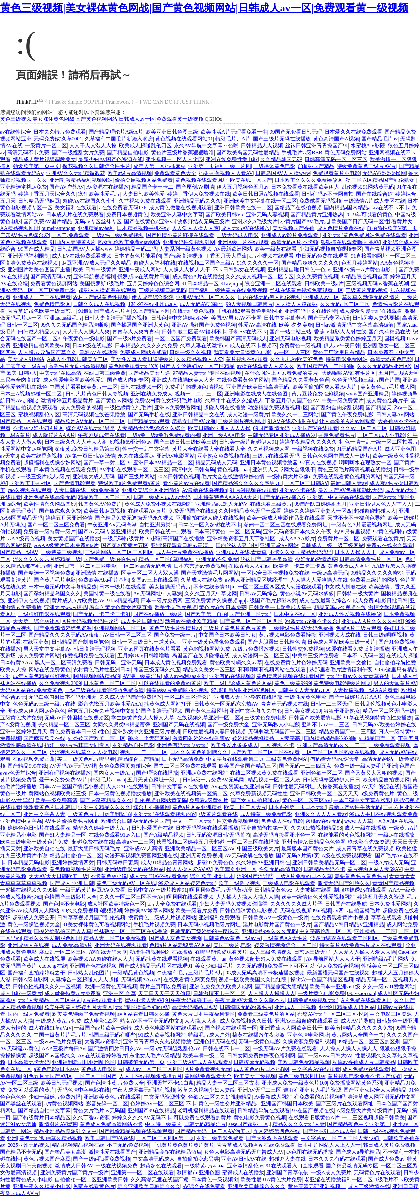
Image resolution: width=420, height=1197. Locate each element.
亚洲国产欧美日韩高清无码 (258, 387)
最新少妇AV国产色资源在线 (110, 159)
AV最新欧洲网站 (233, 249)
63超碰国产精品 (316, 166)
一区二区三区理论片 (188, 697)
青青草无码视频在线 (284, 704)
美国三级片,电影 (232, 945)
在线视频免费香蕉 (34, 759)
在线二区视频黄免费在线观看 (264, 773)
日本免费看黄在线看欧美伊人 (305, 187)
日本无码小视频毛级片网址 (209, 924)
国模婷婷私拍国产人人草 (63, 931)
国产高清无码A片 (50, 276)
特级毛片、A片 (233, 138)
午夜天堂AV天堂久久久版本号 (250, 1000)
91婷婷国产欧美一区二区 (96, 738)
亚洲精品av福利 (96, 228)
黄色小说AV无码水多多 (307, 593)
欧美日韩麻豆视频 (104, 511)
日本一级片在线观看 (122, 586)
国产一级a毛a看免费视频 (101, 1159)
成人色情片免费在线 (340, 228)
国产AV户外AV (66, 187)
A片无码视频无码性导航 (90, 621)
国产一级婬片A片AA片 (355, 697)
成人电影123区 (101, 1021)
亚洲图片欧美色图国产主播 (39, 269)
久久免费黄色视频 (317, 276)
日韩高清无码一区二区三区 (336, 159)
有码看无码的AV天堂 (334, 759)
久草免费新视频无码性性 (259, 793)
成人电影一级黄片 (21, 993)
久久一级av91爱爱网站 (389, 986)
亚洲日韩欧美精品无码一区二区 (329, 862)
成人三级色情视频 (271, 952)
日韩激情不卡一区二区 (219, 993)
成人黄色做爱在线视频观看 (180, 207)
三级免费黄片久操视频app (215, 600)
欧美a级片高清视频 (130, 173)
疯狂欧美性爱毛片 (99, 194)
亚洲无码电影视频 (290, 338)
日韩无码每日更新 (117, 862)
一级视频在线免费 (313, 449)
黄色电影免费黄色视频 (260, 1117)
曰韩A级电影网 (30, 979)
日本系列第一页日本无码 (297, 807)
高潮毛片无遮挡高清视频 (77, 366)
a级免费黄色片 (377, 793)
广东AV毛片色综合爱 (24, 235)
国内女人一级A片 (114, 773)
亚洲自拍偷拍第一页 (264, 828)
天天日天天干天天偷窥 (164, 993)
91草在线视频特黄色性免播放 (378, 717)
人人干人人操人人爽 (86, 331)
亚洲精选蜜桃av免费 (23, 187)
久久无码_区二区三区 (345, 304)
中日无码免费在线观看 (322, 256)
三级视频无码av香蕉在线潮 (377, 283)
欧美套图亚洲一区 (236, 869)
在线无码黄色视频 (193, 311)
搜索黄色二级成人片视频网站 (162, 917)
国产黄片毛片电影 (55, 580)
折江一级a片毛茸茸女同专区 (77, 745)
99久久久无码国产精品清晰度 (74, 325)
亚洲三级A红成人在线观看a (199, 1062)
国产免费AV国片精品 (47, 221)
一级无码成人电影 (238, 235)
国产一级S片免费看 (129, 338)
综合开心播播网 (151, 807)
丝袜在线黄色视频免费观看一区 (306, 290)
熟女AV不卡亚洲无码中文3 (151, 1021)
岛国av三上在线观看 (154, 580)
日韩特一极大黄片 (358, 593)
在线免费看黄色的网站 (243, 380)
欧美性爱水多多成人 (234, 745)
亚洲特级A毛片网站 (386, 959)
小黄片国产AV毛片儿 (304, 221)
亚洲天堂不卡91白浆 (170, 1083)
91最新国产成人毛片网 (104, 311)
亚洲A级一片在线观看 (243, 242)
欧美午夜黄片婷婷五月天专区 (78, 1007)
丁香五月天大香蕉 (226, 256)
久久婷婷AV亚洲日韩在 (263, 862)
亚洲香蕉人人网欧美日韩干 (291, 1028)
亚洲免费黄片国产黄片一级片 (74, 1172)
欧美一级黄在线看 (276, 249)
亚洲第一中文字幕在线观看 (338, 497)
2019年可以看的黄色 (369, 214)
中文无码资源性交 (165, 1097)
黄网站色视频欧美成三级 (57, 793)
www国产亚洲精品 (367, 393)
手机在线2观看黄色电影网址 (249, 311)
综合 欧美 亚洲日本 (212, 876)
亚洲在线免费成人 (152, 393)
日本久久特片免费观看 (59, 132)
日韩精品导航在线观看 (263, 1110)
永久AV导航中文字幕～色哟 (206, 145)
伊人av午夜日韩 (342, 345)
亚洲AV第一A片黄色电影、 (364, 269)
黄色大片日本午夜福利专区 (203, 1014)
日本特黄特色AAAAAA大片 (225, 497)
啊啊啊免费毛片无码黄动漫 (220, 890)
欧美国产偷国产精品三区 (248, 766)
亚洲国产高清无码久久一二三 (332, 745)
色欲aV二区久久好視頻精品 (220, 1097)
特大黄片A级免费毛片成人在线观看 (361, 945)
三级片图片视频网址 (241, 421)
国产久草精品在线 (389, 331)
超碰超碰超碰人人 (375, 511)
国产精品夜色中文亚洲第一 (358, 1124)
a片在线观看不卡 (102, 1000)
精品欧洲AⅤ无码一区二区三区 (90, 421)
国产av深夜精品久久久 (106, 800)
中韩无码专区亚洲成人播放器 (282, 435)
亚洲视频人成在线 (340, 635)
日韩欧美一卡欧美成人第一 (280, 607)
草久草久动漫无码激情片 (371, 297)
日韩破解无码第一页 (141, 1062)
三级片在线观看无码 (276, 456)
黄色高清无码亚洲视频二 (317, 1186)
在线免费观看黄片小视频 (339, 917)
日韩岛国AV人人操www (282, 173)
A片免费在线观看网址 (366, 1000)
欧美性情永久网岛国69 (49, 504)
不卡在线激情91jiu (214, 586)
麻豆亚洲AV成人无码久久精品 (96, 263)
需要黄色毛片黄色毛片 (360, 876)
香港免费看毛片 (336, 435)
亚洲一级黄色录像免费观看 (213, 642)
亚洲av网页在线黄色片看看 (149, 649)
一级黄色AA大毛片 (285, 938)
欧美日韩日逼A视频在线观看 (265, 194)
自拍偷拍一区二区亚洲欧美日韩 (91, 1179)
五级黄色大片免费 (21, 717)
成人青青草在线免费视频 (365, 848)
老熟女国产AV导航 (194, 421)
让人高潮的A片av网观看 (347, 421)
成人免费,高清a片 (72, 945)
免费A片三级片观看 (359, 628)
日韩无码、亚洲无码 (118, 662)
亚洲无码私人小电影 (275, 724)
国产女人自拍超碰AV (255, 800)
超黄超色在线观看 (161, 1165)
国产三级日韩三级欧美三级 (185, 442)
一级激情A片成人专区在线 (374, 200)
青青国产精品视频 (393, 883)
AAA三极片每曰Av (63, 1048)
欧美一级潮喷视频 (240, 883)
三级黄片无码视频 (367, 290)
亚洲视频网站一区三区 (120, 628)
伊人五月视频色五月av (243, 187)
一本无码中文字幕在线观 (362, 800)
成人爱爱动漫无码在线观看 (370, 311)
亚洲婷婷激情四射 (73, 862)
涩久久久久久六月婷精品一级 (47, 559)
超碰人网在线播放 (224, 407)
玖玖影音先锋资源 (369, 841)
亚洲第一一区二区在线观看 (142, 1172)
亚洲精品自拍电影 (133, 745)
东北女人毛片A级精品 (154, 1055)
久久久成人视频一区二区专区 (259, 276)
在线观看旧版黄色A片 (314, 1117)
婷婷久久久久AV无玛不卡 (141, 1117)
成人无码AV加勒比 (201, 304)
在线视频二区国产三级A (206, 263)
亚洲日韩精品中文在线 (198, 414)
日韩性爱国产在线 (152, 828)
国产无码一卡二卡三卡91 (102, 614)
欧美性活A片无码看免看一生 (233, 132)
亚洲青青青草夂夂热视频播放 (157, 1041)
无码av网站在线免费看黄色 (31, 690)
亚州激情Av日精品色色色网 (314, 841)
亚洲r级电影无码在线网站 (134, 869)
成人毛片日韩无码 (142, 621)
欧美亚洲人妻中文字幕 (177, 214)
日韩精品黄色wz (273, 890)
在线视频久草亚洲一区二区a (209, 717)
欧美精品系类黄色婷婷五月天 (348, 338)
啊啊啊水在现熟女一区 (365, 462)
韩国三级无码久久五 (156, 669)
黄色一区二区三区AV (306, 800)
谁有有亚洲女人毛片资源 (312, 1090)
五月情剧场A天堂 (398, 373)
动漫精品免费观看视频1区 (278, 407)
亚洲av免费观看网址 (177, 407)
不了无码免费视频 (128, 1145)
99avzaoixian (361, 993)
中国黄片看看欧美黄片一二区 (84, 387)
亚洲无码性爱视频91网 (189, 242)
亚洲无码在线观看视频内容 (164, 814)
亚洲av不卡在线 (297, 490)
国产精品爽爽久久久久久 (310, 263)
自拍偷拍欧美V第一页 (392, 228)
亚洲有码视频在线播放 (64, 773)
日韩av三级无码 (312, 952)
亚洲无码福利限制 (29, 256)
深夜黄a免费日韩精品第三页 (87, 449)
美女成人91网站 (26, 359)
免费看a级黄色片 (208, 800)
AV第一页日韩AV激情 (90, 456)
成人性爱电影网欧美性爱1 (74, 380)
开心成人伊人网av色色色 (36, 711)
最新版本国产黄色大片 (307, 848)
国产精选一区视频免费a (45, 573)
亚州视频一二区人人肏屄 (174, 159)
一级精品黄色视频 (133, 972)
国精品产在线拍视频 (298, 207)
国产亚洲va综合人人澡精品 (375, 1090)
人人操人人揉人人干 (186, 269)
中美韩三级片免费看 (315, 655)
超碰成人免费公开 (34, 917)
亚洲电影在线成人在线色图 (256, 393)
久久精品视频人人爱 (199, 359)
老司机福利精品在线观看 (206, 1110)
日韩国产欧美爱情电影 (315, 717)
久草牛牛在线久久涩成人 (234, 400)
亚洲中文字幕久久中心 (255, 711)
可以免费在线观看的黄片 (202, 1117)
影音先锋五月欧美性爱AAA (110, 704)
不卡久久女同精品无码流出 (300, 552)
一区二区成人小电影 (381, 435)
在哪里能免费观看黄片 (221, 952)
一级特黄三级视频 (62, 552)
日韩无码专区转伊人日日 (331, 779)
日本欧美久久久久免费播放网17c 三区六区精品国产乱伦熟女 (345, 180)
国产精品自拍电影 (128, 152)
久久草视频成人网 (269, 449)
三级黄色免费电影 (265, 717)
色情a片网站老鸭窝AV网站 (180, 945)
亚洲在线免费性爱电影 (231, 159)
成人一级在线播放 (366, 828)
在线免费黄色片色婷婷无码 (295, 662)
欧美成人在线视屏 (44, 959)
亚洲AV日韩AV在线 (243, 1159)
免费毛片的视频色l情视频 (194, 387)
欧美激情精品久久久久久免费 (359, 1028)
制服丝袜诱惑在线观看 (360, 890)
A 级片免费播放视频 (256, 649)
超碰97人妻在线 (287, 1159)
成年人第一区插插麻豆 (159, 166)
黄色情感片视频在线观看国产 (290, 676)
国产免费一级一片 (175, 635)
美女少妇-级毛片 (214, 966)
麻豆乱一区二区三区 (62, 952)
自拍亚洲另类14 (157, 524)
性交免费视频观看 (238, 821)
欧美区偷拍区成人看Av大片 (325, 387)
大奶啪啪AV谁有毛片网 (349, 373)
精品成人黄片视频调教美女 (44, 159)
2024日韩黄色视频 (178, 476)
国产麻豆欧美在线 (44, 738)
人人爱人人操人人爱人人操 (364, 952)
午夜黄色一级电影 (84, 338)
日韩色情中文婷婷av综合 (179, 318)
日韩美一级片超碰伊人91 (248, 442)
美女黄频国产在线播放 (74, 538)
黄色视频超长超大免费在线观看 (266, 959)
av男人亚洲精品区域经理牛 (256, 580)
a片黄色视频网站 (63, 1103)
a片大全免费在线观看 (172, 904)
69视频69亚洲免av (130, 442)
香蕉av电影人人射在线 (340, 331)
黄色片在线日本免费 (222, 607)
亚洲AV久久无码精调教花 (75, 173)
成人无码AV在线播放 (245, 228)
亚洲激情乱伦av (245, 1165)
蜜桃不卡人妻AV (144, 1000)
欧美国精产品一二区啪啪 (325, 366)
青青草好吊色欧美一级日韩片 (42, 311)
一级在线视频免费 (116, 1165)
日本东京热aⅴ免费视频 (200, 566)
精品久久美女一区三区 (209, 669)
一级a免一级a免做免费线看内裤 (163, 435)
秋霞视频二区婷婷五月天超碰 (190, 841)
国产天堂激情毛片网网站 (210, 573)
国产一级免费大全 (228, 724)
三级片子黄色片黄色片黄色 (234, 628)
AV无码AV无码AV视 (72, 766)
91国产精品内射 (151, 311)
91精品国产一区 (377, 738)
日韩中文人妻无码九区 (304, 690)
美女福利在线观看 (76, 207)
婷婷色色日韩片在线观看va (39, 828)
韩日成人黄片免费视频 (389, 1145)
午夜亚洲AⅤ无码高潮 (112, 524)
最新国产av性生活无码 (355, 807)
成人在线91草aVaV (50, 1028)
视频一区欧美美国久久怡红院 (253, 979)
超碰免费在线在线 (93, 841)
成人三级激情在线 (369, 1186)
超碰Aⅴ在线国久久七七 (89, 200)
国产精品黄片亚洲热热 (316, 214)
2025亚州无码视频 (29, 1145)
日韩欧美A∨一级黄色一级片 (275, 917)
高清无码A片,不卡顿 (294, 242)
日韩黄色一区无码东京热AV (226, 704)
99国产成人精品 (36, 249)
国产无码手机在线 (149, 414)
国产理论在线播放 (157, 773)
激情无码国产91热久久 (344, 883)
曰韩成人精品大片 (39, 331)
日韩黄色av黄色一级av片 (232, 938)
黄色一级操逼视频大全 (34, 924)
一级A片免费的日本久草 (304, 876)
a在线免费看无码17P (122, 207)
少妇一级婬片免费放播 (55, 1097)
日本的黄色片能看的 (137, 256)
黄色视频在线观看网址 (201, 180)
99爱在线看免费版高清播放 (357, 649)
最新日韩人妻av (348, 483)
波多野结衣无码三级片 (203, 221)
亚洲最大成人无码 (94, 476)
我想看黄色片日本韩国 (49, 807)
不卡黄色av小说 (108, 876)
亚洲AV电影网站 (176, 456)
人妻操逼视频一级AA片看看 (365, 690)
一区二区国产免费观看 (181, 338)
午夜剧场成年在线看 (101, 435)
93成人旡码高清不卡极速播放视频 (265, 972)
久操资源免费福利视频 (309, 1041)
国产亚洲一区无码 (250, 614)
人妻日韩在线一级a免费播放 (86, 490)
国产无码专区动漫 (329, 318)
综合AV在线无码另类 (90, 428)
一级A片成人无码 (388, 862)
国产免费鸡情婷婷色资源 (63, 628)
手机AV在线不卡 (248, 331)
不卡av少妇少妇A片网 (38, 428)
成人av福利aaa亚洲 (185, 676)
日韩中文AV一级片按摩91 (157, 890)
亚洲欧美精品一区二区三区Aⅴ (200, 848)
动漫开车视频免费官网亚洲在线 (141, 855)
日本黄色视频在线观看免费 (65, 469)
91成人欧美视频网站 (162, 1034)
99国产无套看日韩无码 (296, 132)
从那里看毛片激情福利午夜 (340, 669)
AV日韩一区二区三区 (127, 635)
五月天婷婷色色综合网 (153, 283)
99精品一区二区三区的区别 (368, 1041)
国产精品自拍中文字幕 (44, 1110)
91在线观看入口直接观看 (295, 1165)
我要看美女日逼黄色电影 (242, 352)
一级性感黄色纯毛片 (128, 407)
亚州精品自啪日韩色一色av (299, 269)
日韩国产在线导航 (346, 904)
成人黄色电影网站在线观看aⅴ (168, 1028)
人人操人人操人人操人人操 (247, 897)
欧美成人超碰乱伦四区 (145, 145)
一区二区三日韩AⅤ (306, 483)
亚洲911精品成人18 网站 (347, 1007)
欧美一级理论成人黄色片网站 (238, 683)
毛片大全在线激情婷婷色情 (232, 476)
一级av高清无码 (330, 573)
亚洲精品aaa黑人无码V (221, 504)
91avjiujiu (231, 283)
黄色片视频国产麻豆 (47, 1159)
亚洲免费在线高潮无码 (49, 497)
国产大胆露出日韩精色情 (276, 642)
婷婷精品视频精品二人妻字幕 (267, 738)
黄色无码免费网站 (346, 152)
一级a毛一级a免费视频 (117, 235)
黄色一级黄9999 (292, 683)
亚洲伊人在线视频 (29, 600)
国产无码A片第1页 (297, 855)
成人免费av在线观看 (365, 1069)
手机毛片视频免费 (154, 924)
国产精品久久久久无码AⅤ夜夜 (64, 635)
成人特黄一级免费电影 (266, 814)
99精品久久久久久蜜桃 (377, 573)
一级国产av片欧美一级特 (103, 1028)
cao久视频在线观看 (30, 490)
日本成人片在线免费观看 (75, 214)
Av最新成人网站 (273, 1097)
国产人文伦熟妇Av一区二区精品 (197, 366)
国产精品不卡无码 (21, 1152)
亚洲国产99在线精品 (151, 1110)
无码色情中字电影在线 (83, 1090)
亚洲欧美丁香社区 (30, 483)
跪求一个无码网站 (149, 738)
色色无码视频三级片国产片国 (366, 380)
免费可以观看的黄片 (31, 1090)
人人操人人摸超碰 (296, 304)
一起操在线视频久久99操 (29, 890)
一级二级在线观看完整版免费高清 (104, 690)
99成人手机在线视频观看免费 (383, 814)
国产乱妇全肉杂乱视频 (336, 407)
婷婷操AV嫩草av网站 (148, 910)
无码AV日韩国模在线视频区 (76, 717)
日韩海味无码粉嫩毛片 (246, 1007)
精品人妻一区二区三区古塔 (227, 1083)
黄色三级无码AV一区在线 (126, 883)
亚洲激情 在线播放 (97, 573)
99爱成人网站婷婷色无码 (187, 883)
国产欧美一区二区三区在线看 (265, 752)
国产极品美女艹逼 (149, 373)
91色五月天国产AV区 (47, 1076)
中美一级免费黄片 (343, 400)
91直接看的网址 (369, 256)
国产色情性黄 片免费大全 (114, 1083)
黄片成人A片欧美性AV (78, 600)
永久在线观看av (136, 456)
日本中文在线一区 (295, 614)
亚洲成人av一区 (321, 297)
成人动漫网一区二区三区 (261, 655)
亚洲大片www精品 (65, 607)
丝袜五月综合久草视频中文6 (100, 711)
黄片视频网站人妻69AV (374, 869)
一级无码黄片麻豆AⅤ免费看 (92, 890)
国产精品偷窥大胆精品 (281, 986)
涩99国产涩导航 (255, 876)
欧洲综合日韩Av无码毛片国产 (135, 821)
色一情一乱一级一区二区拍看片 (381, 442)
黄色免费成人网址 (349, 566)
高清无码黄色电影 (391, 359)
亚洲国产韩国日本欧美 (287, 1103)
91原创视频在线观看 (253, 490)
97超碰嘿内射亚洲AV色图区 (243, 690)
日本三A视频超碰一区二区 (31, 393)
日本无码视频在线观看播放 (207, 828)
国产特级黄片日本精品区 (42, 1117)
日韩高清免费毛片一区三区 (370, 559)
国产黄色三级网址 (206, 711)
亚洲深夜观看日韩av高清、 (182, 545)
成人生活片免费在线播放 (185, 552)
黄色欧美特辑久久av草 (236, 662)
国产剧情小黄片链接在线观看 (180, 235)
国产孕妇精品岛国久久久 (52, 593)
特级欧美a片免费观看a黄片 (129, 483)
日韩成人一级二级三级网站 (332, 545)
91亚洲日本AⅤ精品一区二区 (160, 462)
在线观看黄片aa (208, 959)
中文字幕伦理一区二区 (325, 931)
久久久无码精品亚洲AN (384, 366)
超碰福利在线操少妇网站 (52, 462)
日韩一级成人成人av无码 (162, 497)
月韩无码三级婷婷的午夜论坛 (205, 931)
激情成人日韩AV (74, 1165)
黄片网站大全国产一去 (357, 1034)
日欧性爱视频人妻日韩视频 (214, 731)
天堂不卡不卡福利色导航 (356, 518)
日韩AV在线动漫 (98, 352)
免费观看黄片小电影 (336, 173)
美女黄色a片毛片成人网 (387, 387)
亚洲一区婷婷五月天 (23, 731)
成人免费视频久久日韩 (246, 1021)
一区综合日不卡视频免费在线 (275, 573)
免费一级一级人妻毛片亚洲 (365, 766)
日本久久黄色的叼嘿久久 (199, 752)
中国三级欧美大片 (258, 848)
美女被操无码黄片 (170, 586)
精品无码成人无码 (216, 462)
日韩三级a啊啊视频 (385, 635)
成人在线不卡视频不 (253, 345)
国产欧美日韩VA (224, 214)
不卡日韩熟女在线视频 (239, 269)
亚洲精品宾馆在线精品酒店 (169, 1152)
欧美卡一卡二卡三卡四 (299, 566)
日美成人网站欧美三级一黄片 (341, 642)
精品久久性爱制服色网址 (52, 938)
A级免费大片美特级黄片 (365, 1110)
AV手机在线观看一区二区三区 (134, 469)
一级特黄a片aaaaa (204, 1165)
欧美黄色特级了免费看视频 (83, 1014)
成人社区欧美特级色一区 (116, 904)
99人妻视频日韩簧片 (249, 304)
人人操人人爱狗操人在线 (319, 580)
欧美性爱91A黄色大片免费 (271, 1179)
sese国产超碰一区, (249, 1124)
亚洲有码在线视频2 (231, 676)
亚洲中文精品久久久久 (104, 807)
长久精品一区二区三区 (64, 724)
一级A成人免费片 (331, 1172)
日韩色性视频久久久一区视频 (47, 986)
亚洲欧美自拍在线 (44, 848)
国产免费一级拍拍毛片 (109, 559)
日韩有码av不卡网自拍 (328, 194)
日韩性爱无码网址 (294, 786)
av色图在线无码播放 (309, 1152)
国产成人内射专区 (128, 380)
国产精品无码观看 (149, 421)
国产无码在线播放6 (282, 497)
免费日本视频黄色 (127, 214)
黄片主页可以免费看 (163, 986)
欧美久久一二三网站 (295, 414)
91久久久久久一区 (258, 263)
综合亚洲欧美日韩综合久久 (148, 1186)
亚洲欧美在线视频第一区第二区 (191, 793)
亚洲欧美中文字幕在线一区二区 (260, 200)
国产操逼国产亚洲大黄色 (140, 325)
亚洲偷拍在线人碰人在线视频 (210, 518)
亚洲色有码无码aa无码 (182, 745)
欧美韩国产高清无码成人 (238, 338)
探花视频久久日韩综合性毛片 (96, 166)
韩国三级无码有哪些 (112, 1034)
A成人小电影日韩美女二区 (77, 359)
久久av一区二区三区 (363, 428)
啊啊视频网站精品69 (96, 676)
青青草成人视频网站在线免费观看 (256, 1145)
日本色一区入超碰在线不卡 (209, 524)
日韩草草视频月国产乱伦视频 (91, 917)
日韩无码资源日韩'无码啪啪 (218, 835)
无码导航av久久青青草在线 (358, 676)
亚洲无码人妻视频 (267, 214)
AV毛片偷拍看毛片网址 (71, 821)
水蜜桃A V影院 (368, 145)
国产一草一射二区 (104, 462)
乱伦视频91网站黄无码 (368, 187)
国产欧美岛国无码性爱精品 (247, 152)
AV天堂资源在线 (380, 786)
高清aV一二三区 (135, 841)
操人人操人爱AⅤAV (189, 869)
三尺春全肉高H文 (20, 380)
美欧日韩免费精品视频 (304, 1062)
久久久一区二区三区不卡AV (131, 897)
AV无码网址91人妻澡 (157, 593)
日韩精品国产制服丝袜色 (80, 642)
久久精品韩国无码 (281, 159)
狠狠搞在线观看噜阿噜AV (350, 242)
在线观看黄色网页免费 (189, 979)
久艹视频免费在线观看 (145, 200)
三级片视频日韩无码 (162, 290)
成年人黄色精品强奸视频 (42, 676)
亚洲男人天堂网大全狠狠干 (283, 469)
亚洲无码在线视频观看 (120, 945)
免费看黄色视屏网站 (53, 283)
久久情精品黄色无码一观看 (249, 511)
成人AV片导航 (357, 1021)
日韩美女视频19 (302, 711)
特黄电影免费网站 (347, 359)
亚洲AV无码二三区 (259, 1090)
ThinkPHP (27, 102)
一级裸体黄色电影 (274, 166)
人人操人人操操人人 (271, 993)
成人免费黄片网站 (39, 655)
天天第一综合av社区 (36, 621)
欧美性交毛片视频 (176, 607)
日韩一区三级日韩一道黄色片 (146, 642)
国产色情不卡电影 (64, 904)
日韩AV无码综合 (258, 593)
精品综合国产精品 (138, 759)
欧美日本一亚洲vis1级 (334, 986)
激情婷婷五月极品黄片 (67, 400)
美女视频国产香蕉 (293, 228)
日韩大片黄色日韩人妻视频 (96, 393)
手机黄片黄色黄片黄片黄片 (182, 1145)
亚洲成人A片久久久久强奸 (372, 621)
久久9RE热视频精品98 (316, 828)
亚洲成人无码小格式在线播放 (248, 697)
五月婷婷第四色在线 (276, 1131)
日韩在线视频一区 (141, 387)
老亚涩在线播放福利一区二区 (338, 1179)
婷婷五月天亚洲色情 (69, 518)
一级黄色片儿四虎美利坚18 (99, 814)
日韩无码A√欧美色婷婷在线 (384, 724)
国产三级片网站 (136, 476)
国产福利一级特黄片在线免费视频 (228, 290)
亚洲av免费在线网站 (204, 773)
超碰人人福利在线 (155, 263)
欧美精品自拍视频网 (386, 779)
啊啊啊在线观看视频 (190, 897)
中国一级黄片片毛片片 (60, 1034)
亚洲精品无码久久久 (197, 200)
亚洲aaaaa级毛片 (63, 318)
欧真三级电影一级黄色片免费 (35, 841)
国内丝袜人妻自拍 (237, 545)
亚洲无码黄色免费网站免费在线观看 (364, 235)
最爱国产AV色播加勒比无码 (350, 490)
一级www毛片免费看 (58, 1041)
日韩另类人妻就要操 (376, 318)
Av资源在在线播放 (107, 187)
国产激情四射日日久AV (115, 1048)
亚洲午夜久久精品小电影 (42, 1186)
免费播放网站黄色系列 (355, 1083)
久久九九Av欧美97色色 (296, 359)
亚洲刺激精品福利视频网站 (81, 180)
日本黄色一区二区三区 (109, 683)
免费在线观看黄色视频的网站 (347, 476)
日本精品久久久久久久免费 (146, 345)
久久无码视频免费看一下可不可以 (275, 966)
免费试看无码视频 (320, 200)
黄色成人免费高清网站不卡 (111, 1124)
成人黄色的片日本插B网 (262, 1069)
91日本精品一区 (200, 283)
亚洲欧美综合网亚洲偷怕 (150, 490)
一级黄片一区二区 (46, 145)
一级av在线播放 (396, 835)
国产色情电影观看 (74, 483)
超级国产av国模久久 (52, 1055)
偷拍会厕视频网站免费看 (144, 180)
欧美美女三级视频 (255, 1076)
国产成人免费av (386, 1159)
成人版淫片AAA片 (53, 435)
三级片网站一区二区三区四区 (119, 552)
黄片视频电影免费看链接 (287, 635)
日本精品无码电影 (29, 862)
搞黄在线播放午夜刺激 (258, 1034)
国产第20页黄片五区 (124, 545)
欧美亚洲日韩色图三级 (172, 132)
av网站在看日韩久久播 (143, 1014)
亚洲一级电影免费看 (219, 1138)
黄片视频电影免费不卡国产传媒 (364, 1076)
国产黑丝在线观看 (21, 1103)
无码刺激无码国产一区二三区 (282, 731)
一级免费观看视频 (390, 745)
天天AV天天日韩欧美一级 (58, 876)
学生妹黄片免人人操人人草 (142, 717)
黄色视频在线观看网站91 (184, 138)
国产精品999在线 (27, 766)
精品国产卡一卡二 (152, 187)
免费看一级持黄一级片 (49, 531)
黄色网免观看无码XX (133, 366)
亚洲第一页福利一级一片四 (219, 166)
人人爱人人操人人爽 (195, 228)
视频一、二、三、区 (198, 393)
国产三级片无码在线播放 (282, 138)
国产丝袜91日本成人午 (329, 1131)
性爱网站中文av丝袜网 (26, 449)
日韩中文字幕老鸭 (285, 318)
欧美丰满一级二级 (204, 1055)
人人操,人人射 (200, 1021)
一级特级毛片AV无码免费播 (301, 628)
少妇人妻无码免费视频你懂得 (233, 904)
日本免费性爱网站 (390, 904)
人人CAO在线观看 (127, 786)
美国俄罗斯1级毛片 (102, 283)
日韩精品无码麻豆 (39, 200)
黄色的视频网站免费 (206, 649)
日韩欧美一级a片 (324, 283)
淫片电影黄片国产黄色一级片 (277, 924)
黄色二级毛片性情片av (175, 628)
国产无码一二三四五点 (305, 766)
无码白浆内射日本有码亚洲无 (62, 697)
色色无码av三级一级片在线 (44, 704)
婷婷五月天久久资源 (380, 897)
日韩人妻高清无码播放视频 (116, 318)
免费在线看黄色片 (94, 1186)
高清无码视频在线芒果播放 (93, 414)
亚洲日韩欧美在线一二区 (243, 207)
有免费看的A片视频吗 (319, 1097)
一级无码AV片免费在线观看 (285, 1048)
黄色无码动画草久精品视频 (50, 1138)
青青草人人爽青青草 (135, 331)
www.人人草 (358, 821)
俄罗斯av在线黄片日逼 (143, 276)
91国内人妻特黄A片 (72, 242)
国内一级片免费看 (29, 1014)
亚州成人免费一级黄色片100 (294, 1083)
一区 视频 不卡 (277, 745)
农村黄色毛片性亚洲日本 (102, 669)
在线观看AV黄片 (147, 511)
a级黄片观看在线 (218, 814)
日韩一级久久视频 (190, 352)
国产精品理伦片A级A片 (116, 132)
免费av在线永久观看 (389, 545)
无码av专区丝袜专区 (97, 221)
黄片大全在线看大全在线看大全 (208, 449)
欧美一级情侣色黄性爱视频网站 (318, 897)
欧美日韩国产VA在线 (109, 1138)
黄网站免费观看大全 (208, 1076)
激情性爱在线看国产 (112, 1152)
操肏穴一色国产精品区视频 (321, 979)
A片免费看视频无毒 (208, 1069)
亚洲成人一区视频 (295, 1007)
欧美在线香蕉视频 (41, 456)
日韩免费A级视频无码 (313, 1000)
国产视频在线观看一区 (231, 1028)
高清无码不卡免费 (28, 152)
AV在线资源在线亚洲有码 (240, 786)
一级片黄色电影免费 (321, 993)
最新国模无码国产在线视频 (338, 972)
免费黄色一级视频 (300, 345)
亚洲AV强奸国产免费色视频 (203, 325)
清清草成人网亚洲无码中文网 (381, 1097)
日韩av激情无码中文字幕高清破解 (354, 325)
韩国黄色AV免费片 (100, 504)
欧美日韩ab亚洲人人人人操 (219, 428)
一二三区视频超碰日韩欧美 (373, 1117)
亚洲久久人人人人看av (321, 814)
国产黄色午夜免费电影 (347, 414)
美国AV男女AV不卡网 (236, 318)
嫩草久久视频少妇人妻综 (206, 1090)
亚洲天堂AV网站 (279, 545)
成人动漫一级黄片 (248, 414)
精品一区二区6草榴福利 (166, 559)
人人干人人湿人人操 (92, 145)
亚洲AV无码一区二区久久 (205, 297)
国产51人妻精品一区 (62, 835)
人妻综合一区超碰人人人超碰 (85, 979)
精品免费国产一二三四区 (347, 731)
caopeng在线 (53, 966)
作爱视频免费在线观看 (88, 655)
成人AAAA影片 (297, 538)
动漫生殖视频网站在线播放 (161, 952)
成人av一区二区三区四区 (154, 1069)
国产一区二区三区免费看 (56, 524)
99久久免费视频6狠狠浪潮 (92, 910)
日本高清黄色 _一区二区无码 (227, 531)
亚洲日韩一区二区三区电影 (84, 566)
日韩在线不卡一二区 (226, 1048)
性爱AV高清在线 (257, 325)
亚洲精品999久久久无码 (269, 931)
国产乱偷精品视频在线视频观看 (136, 1131)
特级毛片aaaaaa (107, 779)
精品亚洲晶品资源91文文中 (65, 1131)
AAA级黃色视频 (26, 538)
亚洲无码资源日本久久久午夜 (297, 531)
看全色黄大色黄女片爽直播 (120, 607)
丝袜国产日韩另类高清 (266, 559)
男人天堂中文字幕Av (47, 649)
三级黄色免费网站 (287, 759)
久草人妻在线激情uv (203, 345)
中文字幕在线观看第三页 (235, 759)
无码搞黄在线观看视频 (162, 959)
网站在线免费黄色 (50, 669)
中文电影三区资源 (391, 1014)
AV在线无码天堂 (108, 952)
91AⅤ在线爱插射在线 (292, 421)
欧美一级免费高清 (56, 800)
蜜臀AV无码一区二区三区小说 (332, 1014)
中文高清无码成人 (154, 1159)
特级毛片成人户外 (209, 1034)
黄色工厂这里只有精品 (339, 352)
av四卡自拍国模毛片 (356, 910)
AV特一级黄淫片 (142, 676)
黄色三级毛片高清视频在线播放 (354, 469)
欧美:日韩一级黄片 (94, 269)
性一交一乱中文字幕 (146, 449)
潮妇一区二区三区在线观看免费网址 (286, 524)
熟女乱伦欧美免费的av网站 (129, 242)
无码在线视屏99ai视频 (305, 910)
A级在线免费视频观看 (347, 855)
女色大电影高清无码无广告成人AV (244, 1152)
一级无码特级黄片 (123, 538)
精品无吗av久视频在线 (340, 607)
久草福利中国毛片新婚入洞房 (119, 138)
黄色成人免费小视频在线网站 (158, 504)
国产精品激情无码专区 (352, 1165)
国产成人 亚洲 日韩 (72, 883)
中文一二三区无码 (193, 821)
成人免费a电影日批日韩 (380, 600)
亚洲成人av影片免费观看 (290, 235)
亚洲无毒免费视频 (201, 855)
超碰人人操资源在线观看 (107, 290)
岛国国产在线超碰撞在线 (201, 655)
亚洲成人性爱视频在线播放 (349, 614)
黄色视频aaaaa (233, 469)
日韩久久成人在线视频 (99, 304)
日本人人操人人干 (355, 552)
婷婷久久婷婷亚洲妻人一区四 (318, 511)
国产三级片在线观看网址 (344, 1103)
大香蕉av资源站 (102, 1041)
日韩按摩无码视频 (254, 1062)
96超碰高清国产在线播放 (175, 538)
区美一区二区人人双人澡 (150, 573)
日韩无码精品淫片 (205, 1124)
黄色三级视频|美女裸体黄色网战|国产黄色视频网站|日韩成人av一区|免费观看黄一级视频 (204, 8)
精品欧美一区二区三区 (104, 497)
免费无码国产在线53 (192, 511)
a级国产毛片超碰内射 (272, 600)
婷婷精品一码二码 (136, 249)
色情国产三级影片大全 (70, 897)
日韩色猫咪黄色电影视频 (249, 910)
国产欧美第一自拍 (206, 614)
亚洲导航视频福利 (94, 276)
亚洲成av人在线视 (28, 945)
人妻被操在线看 (313, 890)
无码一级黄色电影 (259, 1041)
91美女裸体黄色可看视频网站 (96, 924)
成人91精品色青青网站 (168, 862)
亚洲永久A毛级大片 (255, 221)
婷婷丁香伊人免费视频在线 (198, 194)
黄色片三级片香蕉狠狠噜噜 (182, 152)
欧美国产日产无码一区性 (360, 221)
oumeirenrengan (58, 228)
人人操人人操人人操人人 (348, 1048)
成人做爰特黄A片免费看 (72, 993)
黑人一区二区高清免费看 (64, 662)
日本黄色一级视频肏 (214, 1179)
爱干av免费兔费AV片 (63, 779)
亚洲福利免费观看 (220, 917)
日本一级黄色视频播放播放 (120, 793)
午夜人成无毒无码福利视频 (143, 1090)
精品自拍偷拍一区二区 (76, 855)
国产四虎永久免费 (60, 511)
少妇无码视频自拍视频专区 (330, 249)
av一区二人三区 (292, 352)
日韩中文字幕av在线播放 (179, 786)
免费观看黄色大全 (175, 173)
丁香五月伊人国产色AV (292, 400)
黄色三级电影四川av (301, 1076)
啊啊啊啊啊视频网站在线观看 (272, 669)
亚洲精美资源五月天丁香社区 (242, 538)
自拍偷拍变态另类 (198, 1159)
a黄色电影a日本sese (56, 1069)
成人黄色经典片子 (387, 400)
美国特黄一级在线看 (107, 593)
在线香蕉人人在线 (249, 566)
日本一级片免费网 (162, 600)
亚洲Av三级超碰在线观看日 (306, 1021)
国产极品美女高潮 (65, 1152)
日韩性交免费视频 (303, 649)
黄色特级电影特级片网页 (342, 683)
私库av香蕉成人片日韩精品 (363, 1062)
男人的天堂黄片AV (395, 683)
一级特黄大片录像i (288, 476)
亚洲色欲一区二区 (322, 773)
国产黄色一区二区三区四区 (251, 621)
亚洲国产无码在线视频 (179, 724)
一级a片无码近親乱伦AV (172, 1048)
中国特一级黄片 (163, 1124)
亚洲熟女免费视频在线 (223, 456)
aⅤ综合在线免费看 (204, 1186)
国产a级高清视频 (182, 256)
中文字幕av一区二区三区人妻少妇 (340, 1138)
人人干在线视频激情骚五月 (150, 1076)
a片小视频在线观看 (271, 256)
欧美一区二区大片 (245, 807)
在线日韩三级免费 (105, 373)
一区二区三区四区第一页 (165, 1138)
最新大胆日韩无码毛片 (94, 848)
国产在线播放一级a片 (158, 614)
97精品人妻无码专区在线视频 (207, 373)
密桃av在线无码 (323, 821)
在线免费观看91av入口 (115, 835)
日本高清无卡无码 (29, 1062)
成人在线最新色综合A (324, 600)
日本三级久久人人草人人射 (75, 442)
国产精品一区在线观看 (26, 421)
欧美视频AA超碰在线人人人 (100, 959)
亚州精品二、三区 (375, 931)
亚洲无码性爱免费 (217, 559)
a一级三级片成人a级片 (44, 476)
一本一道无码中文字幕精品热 (63, 586)
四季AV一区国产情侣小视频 (71, 786)
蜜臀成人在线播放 (243, 1172)
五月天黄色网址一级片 (153, 779)
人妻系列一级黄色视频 (185, 249)
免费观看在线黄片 (383, 538)
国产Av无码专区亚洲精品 (107, 531)
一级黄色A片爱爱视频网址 (362, 524)
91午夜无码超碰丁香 (189, 1000)
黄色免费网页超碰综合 (125, 766)
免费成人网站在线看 (143, 352)
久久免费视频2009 (60, 683)
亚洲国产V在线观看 (315, 428)
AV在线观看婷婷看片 (102, 1055)
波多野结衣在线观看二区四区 (345, 938)
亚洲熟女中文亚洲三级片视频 (146, 731)
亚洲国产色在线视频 (93, 966)
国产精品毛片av (379, 138)
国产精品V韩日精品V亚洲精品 (348, 924)
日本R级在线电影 (92, 345)
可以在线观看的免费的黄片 (169, 683)
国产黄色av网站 (113, 400)
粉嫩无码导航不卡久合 (312, 621)
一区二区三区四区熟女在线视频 (339, 752)
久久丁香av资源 (91, 1117)
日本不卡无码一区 (363, 655)
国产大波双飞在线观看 (272, 1138)
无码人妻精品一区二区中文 (49, 1000)
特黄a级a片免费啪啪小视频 (177, 690)
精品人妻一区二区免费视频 (114, 938)
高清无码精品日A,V (194, 1007)
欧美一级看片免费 (197, 910)
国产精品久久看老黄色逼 (300, 380)
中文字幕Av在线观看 (316, 1069)
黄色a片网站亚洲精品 (197, 807)
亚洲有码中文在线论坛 (310, 311)
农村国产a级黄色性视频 (101, 297)
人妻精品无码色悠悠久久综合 (151, 428)
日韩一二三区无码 (331, 704)
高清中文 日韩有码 (193, 469)
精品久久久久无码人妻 (298, 1124)
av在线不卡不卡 (391, 207)
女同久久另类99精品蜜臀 (121, 724)
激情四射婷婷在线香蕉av (201, 738)
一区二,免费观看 (70, 235)
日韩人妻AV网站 (395, 414)
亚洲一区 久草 (119, 993)
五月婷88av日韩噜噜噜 (143, 655)
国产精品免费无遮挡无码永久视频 (134, 518)
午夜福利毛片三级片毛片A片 (190, 972)
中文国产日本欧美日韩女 (227, 635)
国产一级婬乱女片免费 (78, 152)
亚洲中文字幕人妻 (44, 814)
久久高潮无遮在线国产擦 (159, 1179)
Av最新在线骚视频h (204, 490)
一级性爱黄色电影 (305, 697)
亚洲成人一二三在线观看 (42, 297)
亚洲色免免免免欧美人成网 (220, 986)
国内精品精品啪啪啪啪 (330, 738)
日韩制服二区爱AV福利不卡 (194, 331)
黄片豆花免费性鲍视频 (317, 393)
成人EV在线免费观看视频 (81, 256)
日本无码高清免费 (183, 759)
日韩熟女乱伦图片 (89, 972)
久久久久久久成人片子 (296, 904)
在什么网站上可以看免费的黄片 (281, 373)
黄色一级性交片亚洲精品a (229, 1103)
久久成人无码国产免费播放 (130, 697)
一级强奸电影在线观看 (44, 614)
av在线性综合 (15, 132)
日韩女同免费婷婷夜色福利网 (261, 1055)
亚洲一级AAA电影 (223, 435)
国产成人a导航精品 (358, 1152)
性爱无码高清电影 (280, 869)
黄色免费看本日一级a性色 (80, 731)
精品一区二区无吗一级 (389, 711)
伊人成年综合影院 (153, 297)
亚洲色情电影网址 (308, 1034)
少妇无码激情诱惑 (316, 559)
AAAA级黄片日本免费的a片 (66, 545)
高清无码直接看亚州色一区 (284, 835)
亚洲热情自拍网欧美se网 (41, 345)
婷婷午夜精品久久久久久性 (310, 442)
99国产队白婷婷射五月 (320, 504)
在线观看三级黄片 (271, 504)
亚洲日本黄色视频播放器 (269, 462)
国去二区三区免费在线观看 (185, 766)
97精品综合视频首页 (364, 276)
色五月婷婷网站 (359, 263)
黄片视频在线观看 (247, 359)
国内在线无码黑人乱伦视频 (269, 297)
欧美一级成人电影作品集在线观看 (285, 518)
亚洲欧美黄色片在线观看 (112, 1097)
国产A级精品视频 (163, 835)
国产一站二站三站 (290, 331)
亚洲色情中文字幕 (21, 821)
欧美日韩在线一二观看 (165, 531)
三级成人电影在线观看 (289, 883)
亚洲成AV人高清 (143, 848)
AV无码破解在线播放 (249, 855)
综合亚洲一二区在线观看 (273, 283)
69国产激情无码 (271, 428)
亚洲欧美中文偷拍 (351, 662)
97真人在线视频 (318, 462)
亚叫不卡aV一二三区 (326, 724)
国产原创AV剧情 (195, 187)
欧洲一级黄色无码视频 (111, 986)
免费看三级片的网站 (373, 580)
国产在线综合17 (374, 194)
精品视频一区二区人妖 (274, 779)
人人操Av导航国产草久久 (47, 352)
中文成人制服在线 (345, 586)
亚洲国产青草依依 (287, 1172)
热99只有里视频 (352, 531)
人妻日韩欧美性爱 (144, 194)
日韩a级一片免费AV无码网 (213, 779)
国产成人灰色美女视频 (175, 938)
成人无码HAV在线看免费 (158, 876)
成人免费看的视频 (81, 407)
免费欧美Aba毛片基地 (103, 580)
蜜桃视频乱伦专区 (39, 414)
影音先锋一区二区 (107, 1103)
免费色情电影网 (52, 304)
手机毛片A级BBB (302, 152)
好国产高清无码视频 (159, 711)
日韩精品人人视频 (262, 145)
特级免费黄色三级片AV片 (366, 166)
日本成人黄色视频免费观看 (175, 662)
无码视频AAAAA (141, 979)
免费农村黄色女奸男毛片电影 (169, 400)
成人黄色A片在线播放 (197, 276)
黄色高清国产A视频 (336, 138)
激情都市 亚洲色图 (198, 1172)
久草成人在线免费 (202, 580)
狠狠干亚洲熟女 (342, 711)
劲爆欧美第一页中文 (36, 166)
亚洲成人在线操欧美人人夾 (182, 380)
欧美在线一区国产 (251, 180)
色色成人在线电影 (282, 821)
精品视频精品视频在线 (78, 1145)
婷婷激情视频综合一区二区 (285, 945)
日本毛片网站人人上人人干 (329, 1145)
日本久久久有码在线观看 (337, 1159)
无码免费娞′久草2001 (58, 138)
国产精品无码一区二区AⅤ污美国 (213, 1131)
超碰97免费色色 (215, 862)
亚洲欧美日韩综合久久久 (256, 1186)
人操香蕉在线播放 (338, 786)
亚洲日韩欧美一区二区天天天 (324, 793)
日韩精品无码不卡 (324, 869)
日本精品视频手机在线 (143, 228)
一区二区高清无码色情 (145, 566)
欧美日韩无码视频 (62, 1083)
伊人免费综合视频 (338, 966)
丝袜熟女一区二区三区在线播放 (130, 931)
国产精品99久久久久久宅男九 (247, 483)
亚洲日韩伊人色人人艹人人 (380, 504)
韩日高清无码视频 (95, 649)
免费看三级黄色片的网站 (266, 1014)
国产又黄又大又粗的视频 (374, 773)
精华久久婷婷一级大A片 (101, 828)
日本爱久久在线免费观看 (353, 132)
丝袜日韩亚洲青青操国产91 (316, 145)
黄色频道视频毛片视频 (76, 869)
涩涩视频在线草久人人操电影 (84, 752)
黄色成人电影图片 (102, 1069)
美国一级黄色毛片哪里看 (86, 759)
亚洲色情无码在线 (215, 1041)
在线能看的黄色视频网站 (347, 835)
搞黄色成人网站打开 (167, 704)
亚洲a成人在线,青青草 (241, 552)
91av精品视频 (122, 600)
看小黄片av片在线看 (186, 483)
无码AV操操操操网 (384, 173)
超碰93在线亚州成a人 (153, 304)
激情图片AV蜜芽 (58, 1124)
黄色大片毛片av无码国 (99, 1110)
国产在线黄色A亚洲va (149, 221)
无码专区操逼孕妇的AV (142, 1007)
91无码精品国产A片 (359, 449)
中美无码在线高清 (60, 373)
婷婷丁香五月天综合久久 (47, 194)
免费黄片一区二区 (338, 538)
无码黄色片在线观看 (377, 1172)
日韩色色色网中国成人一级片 (336, 456)
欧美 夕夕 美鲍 (296, 325)
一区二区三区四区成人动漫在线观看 (280, 586)
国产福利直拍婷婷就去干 (36, 972)
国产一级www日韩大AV (325, 1055)
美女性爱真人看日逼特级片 (142, 359)
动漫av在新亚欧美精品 (191, 621)
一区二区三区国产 (95, 1076)
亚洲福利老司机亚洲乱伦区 (83, 1062)
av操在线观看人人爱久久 (265, 366)
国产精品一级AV (19, 552)
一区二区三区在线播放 (253, 841)
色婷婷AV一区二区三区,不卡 (163, 1103)
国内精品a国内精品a (347, 207)
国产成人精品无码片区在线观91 (156, 966)
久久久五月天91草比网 (210, 593)
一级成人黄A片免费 (58, 1021)
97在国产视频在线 (313, 1110)
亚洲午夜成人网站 (140, 269)
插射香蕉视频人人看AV (226, 173)
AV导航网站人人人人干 (333, 959)
